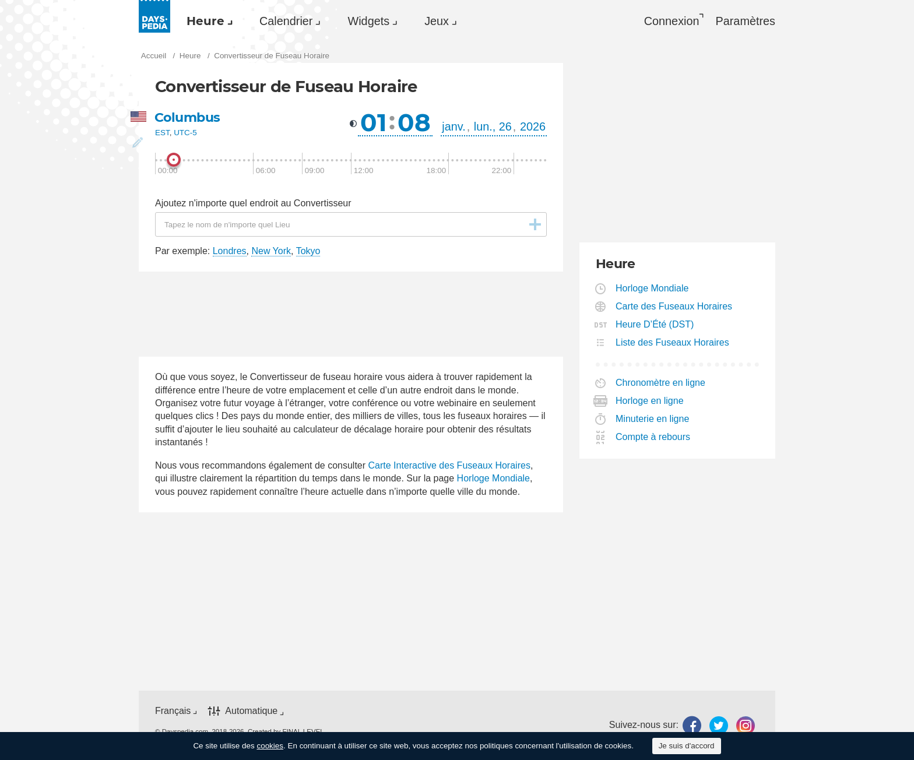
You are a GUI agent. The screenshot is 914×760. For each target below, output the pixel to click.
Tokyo (308, 251)
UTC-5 (185, 132)
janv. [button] (453, 126)
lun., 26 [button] (493, 126)
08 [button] (414, 122)
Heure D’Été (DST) (655, 324)
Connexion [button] (671, 21)
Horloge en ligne (650, 401)
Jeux (436, 21)
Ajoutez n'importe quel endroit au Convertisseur (253, 203)
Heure (205, 21)
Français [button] (173, 711)
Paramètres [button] (745, 21)
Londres (230, 251)
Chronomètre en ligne (660, 383)
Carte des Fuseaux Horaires (674, 306)
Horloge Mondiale (493, 478)
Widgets (368, 21)
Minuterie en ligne (652, 419)
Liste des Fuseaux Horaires (672, 342)
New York (271, 251)
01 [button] (373, 122)
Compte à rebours (653, 437)
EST (162, 132)
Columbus (187, 117)
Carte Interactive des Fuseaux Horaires (449, 465)
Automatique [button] (251, 711)
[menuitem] (206, 21)
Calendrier (285, 21)
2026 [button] (533, 126)
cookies (269, 745)
